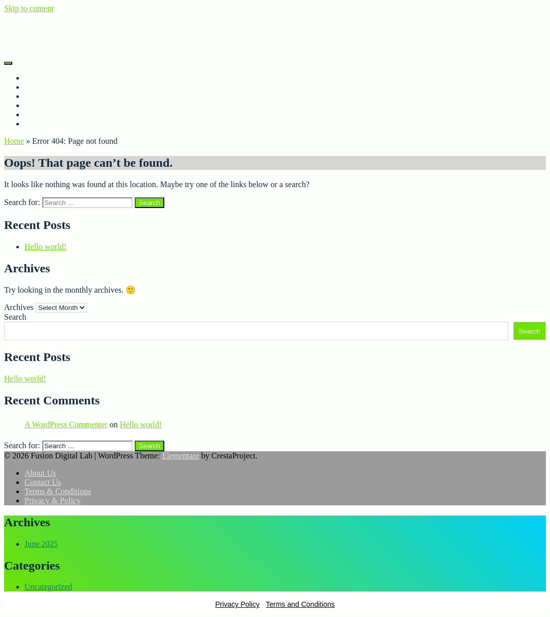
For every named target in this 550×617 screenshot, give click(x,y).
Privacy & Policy (52, 114)
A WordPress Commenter (66, 424)
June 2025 (41, 543)
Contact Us (42, 105)
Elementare (180, 455)
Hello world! (45, 246)
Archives (19, 307)
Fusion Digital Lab (35, 25)
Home (34, 77)
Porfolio (37, 96)
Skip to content (29, 8)
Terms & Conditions (57, 123)
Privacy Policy (237, 604)
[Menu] (8, 63)
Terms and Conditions (300, 604)
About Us (40, 87)
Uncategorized (48, 586)
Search (15, 317)
